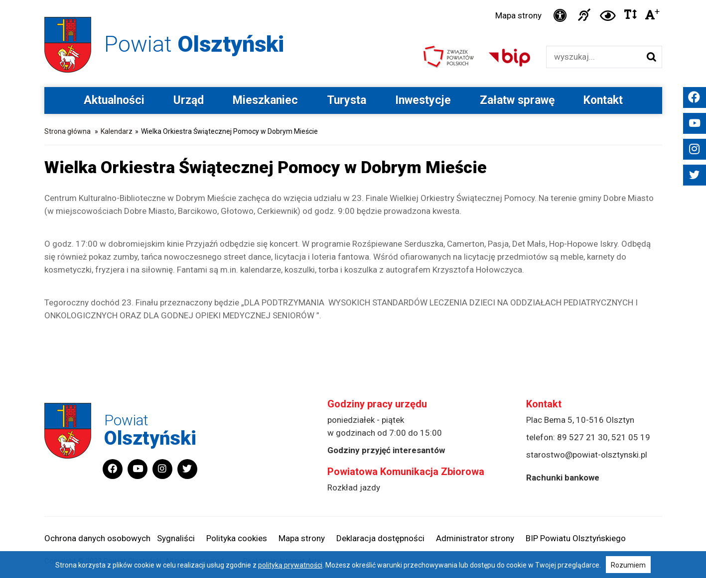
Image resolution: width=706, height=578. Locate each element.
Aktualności (114, 100)
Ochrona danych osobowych (97, 538)
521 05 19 (630, 437)
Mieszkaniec (265, 100)
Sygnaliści (176, 538)
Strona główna (67, 131)
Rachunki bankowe (562, 477)
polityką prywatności (290, 565)
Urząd (188, 100)
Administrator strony (475, 538)
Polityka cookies (236, 538)
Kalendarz (117, 131)
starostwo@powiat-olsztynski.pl (586, 455)
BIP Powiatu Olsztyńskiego (576, 538)
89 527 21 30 (582, 437)
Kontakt (603, 100)
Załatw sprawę (517, 100)
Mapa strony (518, 15)
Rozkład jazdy (353, 487)
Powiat (194, 44)
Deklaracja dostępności (380, 538)
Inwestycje (423, 100)
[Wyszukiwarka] (593, 57)
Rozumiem (628, 565)
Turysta (346, 100)
